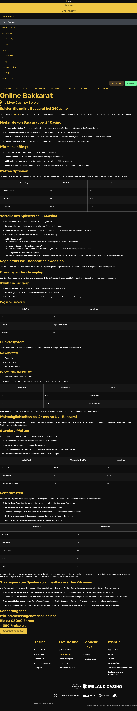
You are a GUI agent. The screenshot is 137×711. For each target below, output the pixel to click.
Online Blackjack (8, 28)
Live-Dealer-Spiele (9, 39)
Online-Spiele (40, 650)
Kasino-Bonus (7, 56)
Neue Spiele (39, 654)
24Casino (17, 114)
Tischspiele (39, 659)
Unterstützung (7, 78)
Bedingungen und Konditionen (115, 673)
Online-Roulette (8, 16)
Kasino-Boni (113, 650)
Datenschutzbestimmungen (119, 668)
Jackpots (38, 668)
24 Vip (4, 62)
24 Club (5, 45)
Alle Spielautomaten (42, 663)
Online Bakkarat (8, 22)
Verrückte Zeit (86, 88)
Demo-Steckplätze (9, 67)
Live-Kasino (6, 88)
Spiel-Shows (7, 33)
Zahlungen (6, 73)
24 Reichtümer (7, 50)
